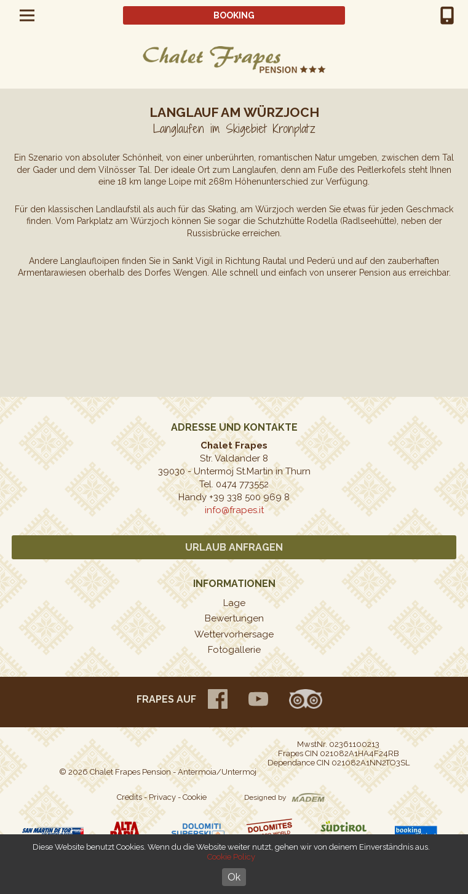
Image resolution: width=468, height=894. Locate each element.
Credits (129, 797)
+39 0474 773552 (447, 15)
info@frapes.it (234, 510)
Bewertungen (234, 618)
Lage (234, 603)
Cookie (195, 797)
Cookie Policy (231, 856)
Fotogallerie (234, 649)
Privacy (162, 797)
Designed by (265, 797)
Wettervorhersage (234, 634)
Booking (234, 15)
